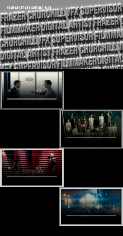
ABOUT (19, 8)
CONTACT (37, 8)
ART (27, 8)
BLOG (48, 8)
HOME (10, 8)
